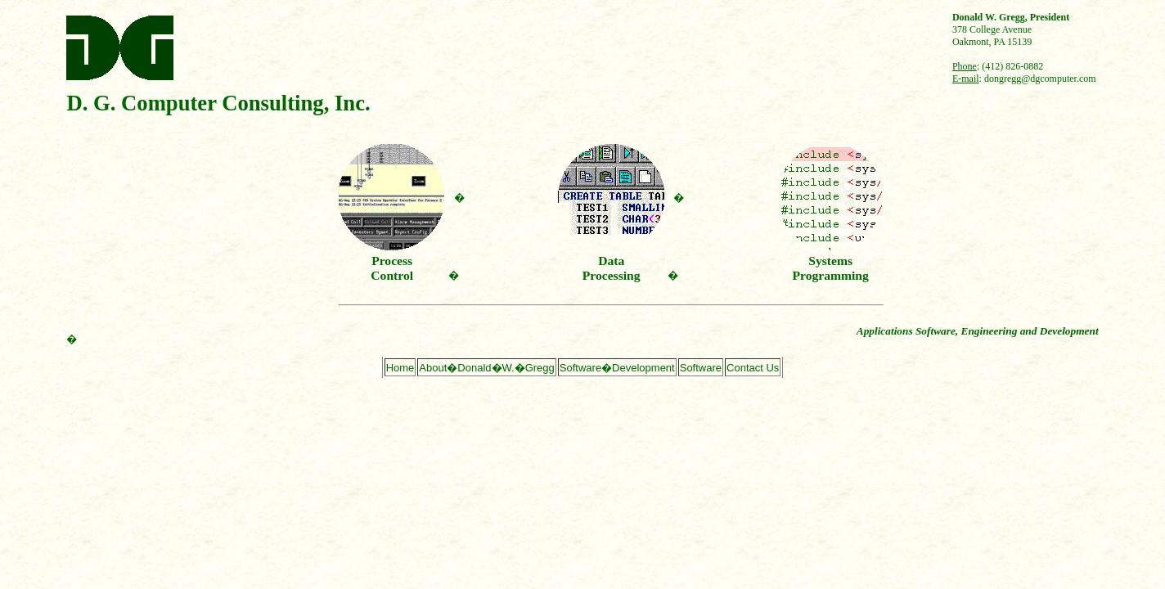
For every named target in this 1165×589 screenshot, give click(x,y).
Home (400, 368)
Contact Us (752, 368)
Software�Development (617, 368)
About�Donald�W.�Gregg (486, 368)
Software (701, 368)
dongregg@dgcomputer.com (1040, 78)
